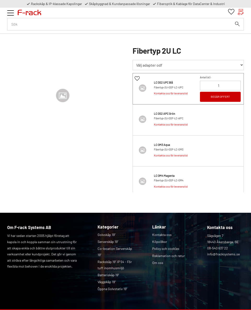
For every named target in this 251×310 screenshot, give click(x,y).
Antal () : (206, 77)
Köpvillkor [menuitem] (159, 242)
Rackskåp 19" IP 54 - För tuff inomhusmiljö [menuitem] (115, 265)
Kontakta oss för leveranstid (171, 93)
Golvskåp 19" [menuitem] (107, 235)
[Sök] (237, 24)
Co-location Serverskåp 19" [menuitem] (115, 252)
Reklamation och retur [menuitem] (168, 256)
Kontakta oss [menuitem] (162, 235)
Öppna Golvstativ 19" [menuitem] (112, 289)
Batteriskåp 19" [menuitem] (108, 275)
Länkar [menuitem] (159, 227)
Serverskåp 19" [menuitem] (108, 242)
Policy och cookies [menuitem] (165, 249)
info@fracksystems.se (223, 254)
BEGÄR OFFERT (220, 96)
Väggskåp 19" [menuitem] (107, 282)
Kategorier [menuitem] (108, 227)
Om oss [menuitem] (157, 263)
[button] (10, 13)
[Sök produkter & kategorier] (125, 24)
